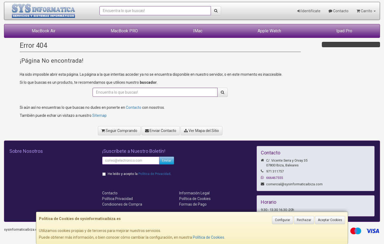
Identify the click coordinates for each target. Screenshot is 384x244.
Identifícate (309, 11)
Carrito (366, 11)
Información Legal (194, 193)
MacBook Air (43, 30)
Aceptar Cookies (330, 220)
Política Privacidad (117, 199)
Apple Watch (269, 30)
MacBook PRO (124, 30)
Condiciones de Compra (122, 204)
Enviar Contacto (160, 131)
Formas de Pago (193, 204)
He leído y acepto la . (139, 174)
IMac (197, 30)
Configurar (282, 220)
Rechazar (304, 220)
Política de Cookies (208, 237)
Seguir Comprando (119, 131)
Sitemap (99, 115)
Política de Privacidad (154, 174)
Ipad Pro (344, 30)
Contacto (339, 11)
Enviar (166, 160)
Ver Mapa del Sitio (201, 131)
